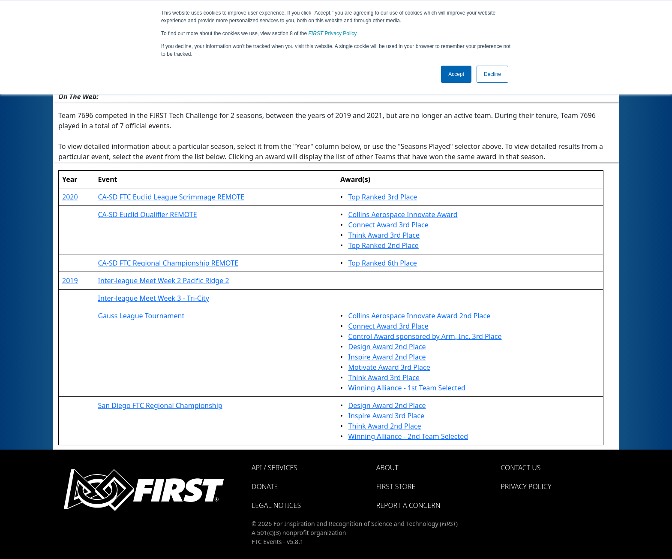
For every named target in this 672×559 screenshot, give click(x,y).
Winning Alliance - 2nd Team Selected (408, 436)
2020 (70, 197)
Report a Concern (408, 505)
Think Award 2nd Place (384, 426)
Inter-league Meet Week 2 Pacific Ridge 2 (163, 280)
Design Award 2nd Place (387, 346)
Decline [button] (492, 74)
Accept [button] (456, 74)
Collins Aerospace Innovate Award (403, 214)
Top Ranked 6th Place (382, 263)
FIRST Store (396, 486)
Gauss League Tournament (141, 315)
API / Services (274, 467)
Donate (265, 486)
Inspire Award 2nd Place (387, 357)
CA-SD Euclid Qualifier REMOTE (147, 214)
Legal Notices (276, 505)
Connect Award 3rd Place (388, 225)
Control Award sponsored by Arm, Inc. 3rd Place (425, 336)
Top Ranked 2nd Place (383, 245)
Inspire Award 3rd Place (386, 415)
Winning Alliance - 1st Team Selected (406, 388)
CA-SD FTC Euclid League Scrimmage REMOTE (171, 197)
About (387, 467)
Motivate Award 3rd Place (389, 367)
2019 (70, 280)
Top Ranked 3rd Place (382, 197)
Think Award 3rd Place (384, 235)
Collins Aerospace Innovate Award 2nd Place (419, 315)
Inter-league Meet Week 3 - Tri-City (153, 298)
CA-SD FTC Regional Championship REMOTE (168, 263)
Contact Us (520, 467)
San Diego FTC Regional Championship (160, 405)
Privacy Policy (333, 33)
